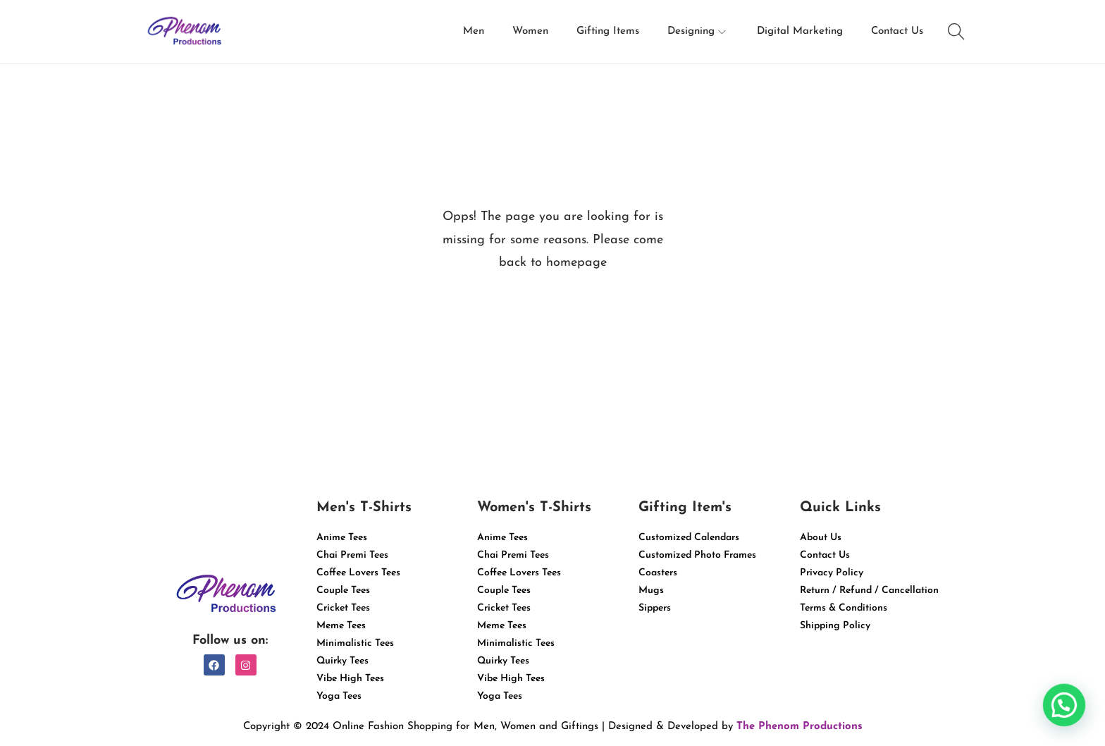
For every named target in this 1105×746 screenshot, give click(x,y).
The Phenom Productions (799, 726)
